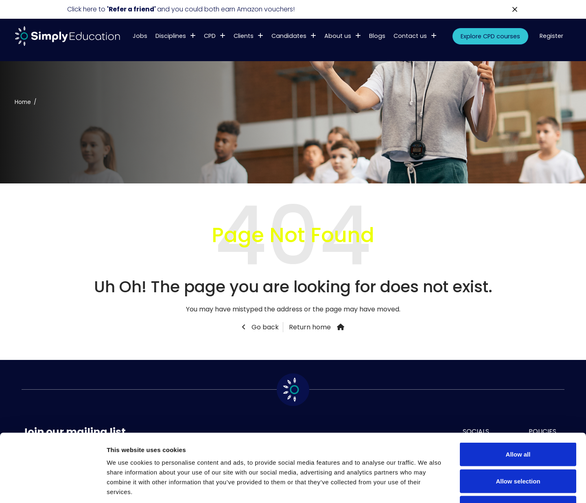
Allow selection (518, 422)
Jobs (140, 36)
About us (337, 36)
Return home (310, 327)
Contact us (410, 36)
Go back (264, 327)
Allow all (518, 396)
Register (551, 36)
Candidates (288, 36)
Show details (427, 486)
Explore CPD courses (490, 36)
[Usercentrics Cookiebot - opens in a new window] (52, 487)
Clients (244, 36)
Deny (518, 449)
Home (23, 102)
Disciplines (170, 36)
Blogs (377, 36)
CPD (210, 36)
